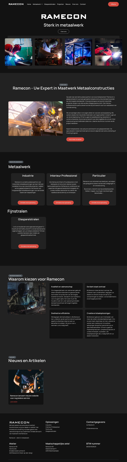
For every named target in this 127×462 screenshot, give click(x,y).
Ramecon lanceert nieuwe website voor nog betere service (24, 396)
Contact (83, 4)
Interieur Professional (53, 427)
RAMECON (16, 4)
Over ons (75, 4)
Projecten (60, 4)
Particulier (49, 429)
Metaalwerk (37, 4)
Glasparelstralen (49, 4)
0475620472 (90, 425)
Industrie (48, 425)
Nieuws (68, 4)
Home (29, 4)
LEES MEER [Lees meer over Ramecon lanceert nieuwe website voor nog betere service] (13, 402)
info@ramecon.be (92, 428)
